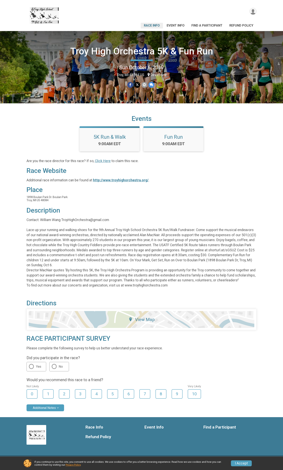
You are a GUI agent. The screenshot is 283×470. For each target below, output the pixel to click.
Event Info (176, 25)
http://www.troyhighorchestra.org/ (121, 183)
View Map (142, 321)
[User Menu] (252, 11)
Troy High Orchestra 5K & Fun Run (141, 51)
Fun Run (173, 139)
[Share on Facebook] (130, 85)
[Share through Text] (151, 85)
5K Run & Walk (110, 139)
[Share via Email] (144, 85)
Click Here (103, 163)
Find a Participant (206, 25)
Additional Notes (44, 410)
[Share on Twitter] (137, 85)
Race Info (152, 25)
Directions (158, 75)
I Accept (241, 463)
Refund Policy (241, 25)
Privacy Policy (73, 464)
